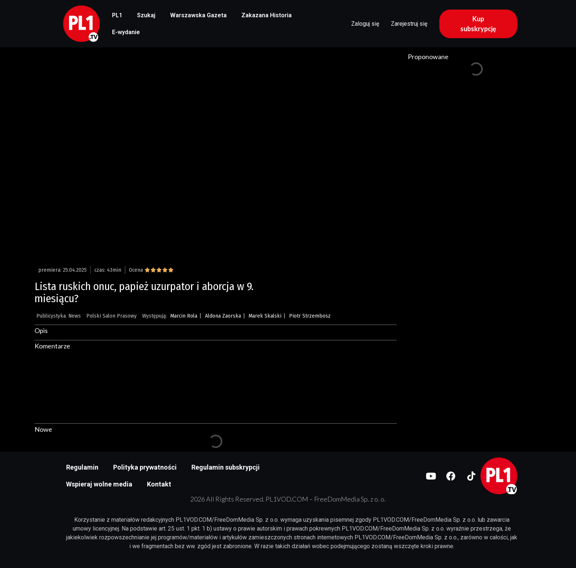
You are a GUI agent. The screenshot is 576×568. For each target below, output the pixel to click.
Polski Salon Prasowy (111, 315)
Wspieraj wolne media (99, 484)
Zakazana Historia (266, 15)
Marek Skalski (265, 315)
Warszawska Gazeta (198, 15)
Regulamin (82, 467)
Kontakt (159, 484)
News (74, 315)
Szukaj (146, 15)
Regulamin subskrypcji (225, 467)
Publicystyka (51, 315)
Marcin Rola (183, 315)
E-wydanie (126, 32)
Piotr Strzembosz (310, 315)
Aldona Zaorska (223, 315)
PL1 (117, 15)
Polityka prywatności (145, 467)
